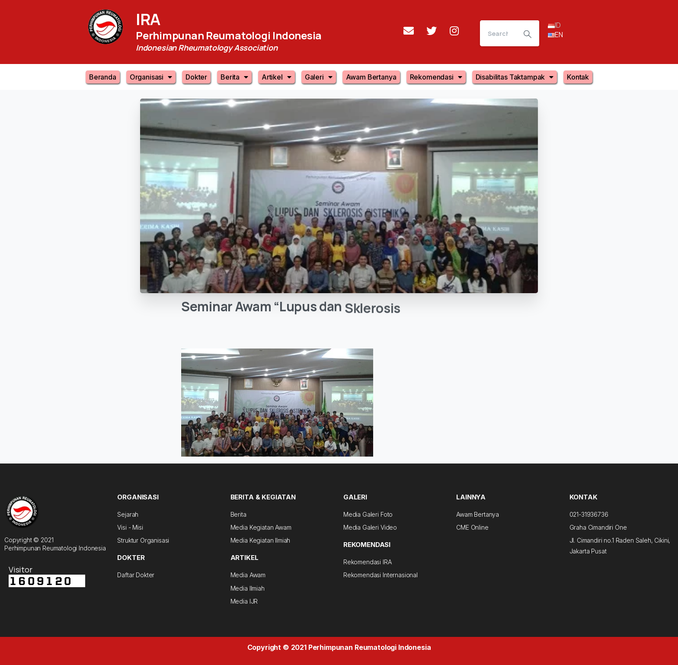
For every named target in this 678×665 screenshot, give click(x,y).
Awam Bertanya (371, 77)
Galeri (319, 76)
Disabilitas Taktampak (514, 76)
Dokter (196, 77)
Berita (234, 76)
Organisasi (151, 76)
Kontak (578, 77)
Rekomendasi (436, 76)
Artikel (276, 76)
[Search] (498, 33)
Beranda (102, 77)
